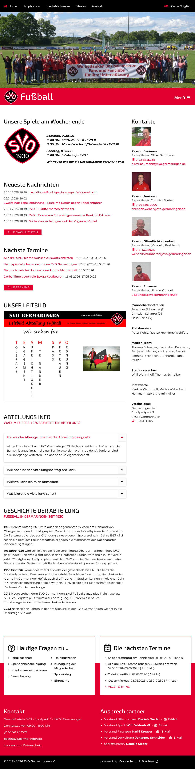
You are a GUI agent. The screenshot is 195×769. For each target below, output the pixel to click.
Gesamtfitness (118, 680)
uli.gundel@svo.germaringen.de (154, 295)
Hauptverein (31, 6)
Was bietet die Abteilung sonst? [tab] (66, 494)
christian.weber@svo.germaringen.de (158, 209)
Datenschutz (32, 745)
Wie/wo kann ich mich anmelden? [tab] (66, 482)
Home (13, 6)
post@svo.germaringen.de (23, 739)
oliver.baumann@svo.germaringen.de (159, 164)
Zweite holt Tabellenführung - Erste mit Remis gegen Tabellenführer (53, 203)
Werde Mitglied (180, 6)
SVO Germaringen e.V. (39, 761)
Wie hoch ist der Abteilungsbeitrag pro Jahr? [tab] (66, 470)
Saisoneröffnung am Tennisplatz (131, 658)
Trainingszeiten (65, 658)
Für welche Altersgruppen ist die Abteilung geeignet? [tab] (66, 437)
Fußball (37, 96)
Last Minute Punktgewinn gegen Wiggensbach (63, 192)
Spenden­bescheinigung (28, 664)
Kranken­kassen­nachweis (29, 670)
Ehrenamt (61, 680)
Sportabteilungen (58, 6)
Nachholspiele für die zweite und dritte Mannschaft (40, 270)
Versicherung (21, 676)
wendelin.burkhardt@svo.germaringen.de (161, 254)
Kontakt (96, 6)
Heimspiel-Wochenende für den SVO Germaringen (40, 264)
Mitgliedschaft (21, 658)
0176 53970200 (146, 204)
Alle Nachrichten (23, 232)
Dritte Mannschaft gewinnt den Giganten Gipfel (63, 221)
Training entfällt (119, 674)
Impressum (12, 745)
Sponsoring (62, 674)
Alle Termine (18, 287)
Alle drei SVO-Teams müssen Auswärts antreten (38, 258)
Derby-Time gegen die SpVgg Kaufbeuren (33, 276)
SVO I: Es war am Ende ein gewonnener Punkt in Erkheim (70, 215)
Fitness (81, 6)
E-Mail (172, 719)
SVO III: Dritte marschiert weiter (51, 209)
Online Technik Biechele (136, 761)
